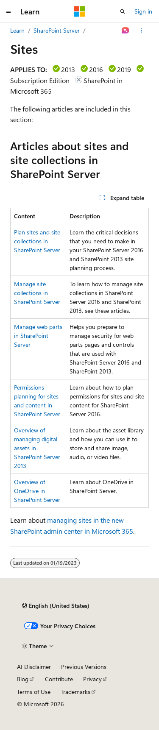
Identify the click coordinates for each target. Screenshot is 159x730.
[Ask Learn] (125, 30)
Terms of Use (33, 692)
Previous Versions (83, 667)
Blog (22, 679)
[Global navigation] (8, 11)
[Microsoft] (79, 11)
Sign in (143, 11)
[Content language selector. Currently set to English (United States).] (56, 606)
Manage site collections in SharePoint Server (37, 293)
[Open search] (122, 11)
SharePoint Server (56, 30)
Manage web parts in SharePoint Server (38, 335)
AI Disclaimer (34, 667)
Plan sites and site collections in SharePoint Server (37, 241)
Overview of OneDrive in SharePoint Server (37, 491)
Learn (17, 30)
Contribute (59, 679)
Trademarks (75, 692)
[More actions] (141, 30)
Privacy (92, 679)
